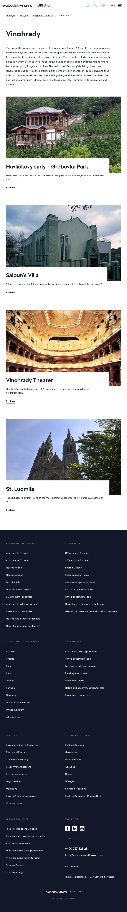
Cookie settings (14, 872)
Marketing (11, 788)
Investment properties (77, 695)
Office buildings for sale (78, 597)
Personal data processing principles (25, 836)
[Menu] (116, 5)
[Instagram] (82, 828)
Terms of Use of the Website (21, 828)
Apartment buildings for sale (22, 604)
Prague (24, 15)
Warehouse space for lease (80, 582)
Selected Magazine (75, 788)
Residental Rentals (16, 752)
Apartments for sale (17, 553)
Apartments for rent (17, 560)
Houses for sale (14, 567)
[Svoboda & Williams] (26, 5)
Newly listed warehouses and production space (91, 611)
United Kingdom (15, 709)
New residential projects (19, 589)
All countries (13, 717)
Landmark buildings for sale (80, 666)
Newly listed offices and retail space (85, 604)
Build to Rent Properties (19, 597)
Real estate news (74, 745)
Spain (9, 666)
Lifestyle (10, 15)
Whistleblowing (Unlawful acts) (23, 858)
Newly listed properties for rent (23, 626)
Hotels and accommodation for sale (84, 688)
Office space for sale (76, 560)
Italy (8, 673)
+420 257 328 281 (77, 848)
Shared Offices (73, 567)
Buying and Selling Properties (22, 745)
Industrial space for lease (79, 589)
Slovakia (10, 651)
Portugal (10, 688)
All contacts (71, 866)
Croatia (10, 658)
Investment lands (74, 680)
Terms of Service (15, 865)
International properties (19, 611)
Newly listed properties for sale (23, 618)
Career (69, 774)
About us (70, 767)
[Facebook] (67, 828)
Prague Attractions (43, 15)
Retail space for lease (77, 575)
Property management (18, 767)
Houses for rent (14, 575)
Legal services (14, 781)
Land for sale (13, 582)
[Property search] (87, 5)
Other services (14, 803)
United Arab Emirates (18, 702)
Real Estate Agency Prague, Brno (83, 796)
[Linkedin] (74, 828)
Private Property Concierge (21, 796)
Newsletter (71, 752)
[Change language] (103, 5)
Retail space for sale (76, 673)
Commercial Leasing (17, 759)
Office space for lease (77, 553)
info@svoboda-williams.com (84, 855)
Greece (10, 680)
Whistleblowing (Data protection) (24, 850)
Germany (11, 695)
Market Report (73, 759)
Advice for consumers (18, 843)
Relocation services (16, 774)
